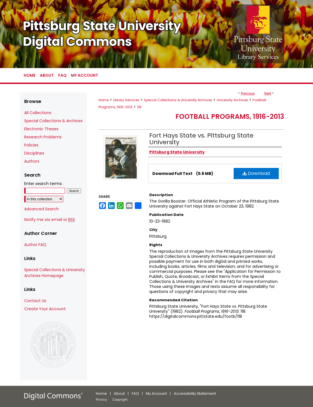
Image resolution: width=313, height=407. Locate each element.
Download (256, 173)
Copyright (120, 399)
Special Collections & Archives (53, 121)
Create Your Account (45, 309)
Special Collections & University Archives (178, 100)
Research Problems (43, 137)
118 (139, 107)
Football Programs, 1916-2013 (229, 116)
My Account (156, 393)
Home (104, 100)
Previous (248, 93)
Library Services (126, 100)
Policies (31, 145)
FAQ (135, 393)
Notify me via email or (49, 220)
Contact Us (35, 301)
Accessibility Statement (195, 393)
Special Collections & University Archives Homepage (54, 272)
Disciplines (34, 153)
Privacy (101, 399)
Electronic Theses (41, 129)
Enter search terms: (43, 183)
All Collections (37, 112)
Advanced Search (41, 209)
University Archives (232, 100)
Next (267, 93)
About (119, 393)
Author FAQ (35, 244)
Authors (31, 161)
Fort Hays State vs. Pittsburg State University (201, 138)
